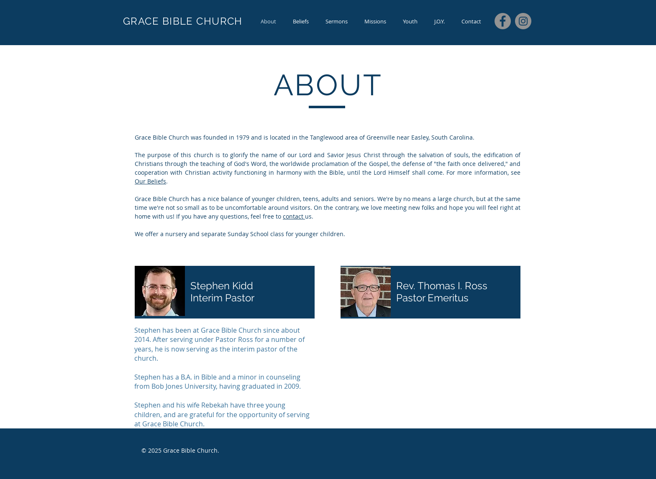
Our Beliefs (150, 181)
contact (294, 216)
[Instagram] (523, 21)
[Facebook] (503, 21)
